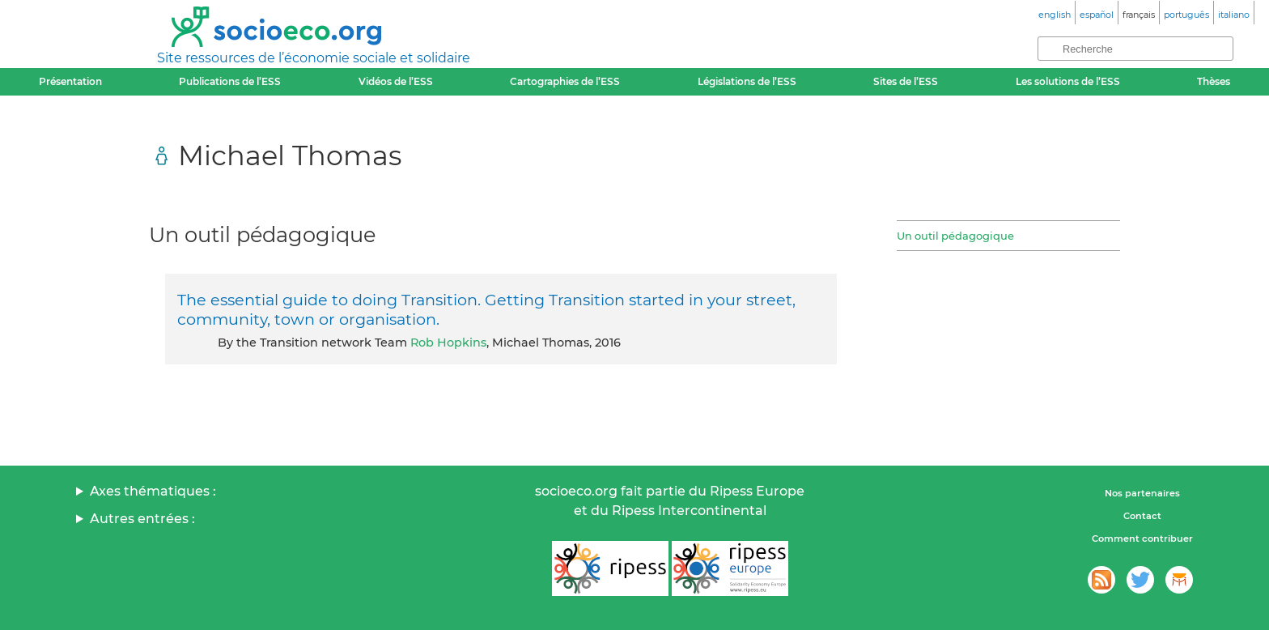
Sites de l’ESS (905, 81)
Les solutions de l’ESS (1068, 81)
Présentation (70, 81)
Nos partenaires (1142, 493)
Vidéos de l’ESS (396, 81)
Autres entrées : (142, 518)
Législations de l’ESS (747, 81)
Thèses (1213, 81)
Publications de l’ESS (230, 81)
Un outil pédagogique (955, 235)
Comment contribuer (1142, 538)
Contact (1142, 515)
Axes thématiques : (153, 491)
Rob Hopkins (448, 342)
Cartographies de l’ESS (565, 81)
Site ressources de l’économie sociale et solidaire (313, 58)
